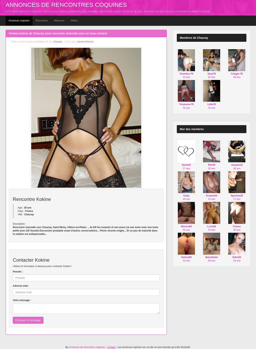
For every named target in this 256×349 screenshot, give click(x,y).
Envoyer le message (28, 320)
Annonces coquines (19, 20)
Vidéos (74, 20)
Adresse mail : (21, 285)
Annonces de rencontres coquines (66, 4)
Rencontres (42, 20)
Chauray (58, 41)
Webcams (59, 20)
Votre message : (22, 300)
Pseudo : (18, 271)
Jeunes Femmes (85, 41)
